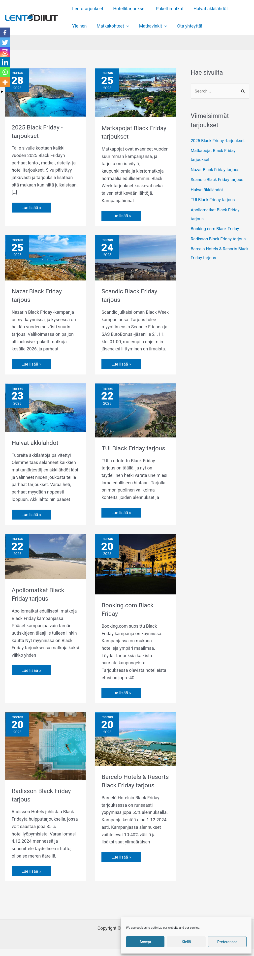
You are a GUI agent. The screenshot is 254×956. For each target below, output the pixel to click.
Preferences (227, 942)
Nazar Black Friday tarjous (217, 170)
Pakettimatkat (167, 8)
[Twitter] (5, 42)
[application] (125, 26)
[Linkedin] (5, 62)
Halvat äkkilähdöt (207, 8)
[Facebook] (5, 32)
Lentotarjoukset (87, 8)
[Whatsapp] (5, 72)
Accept (145, 942)
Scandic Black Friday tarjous (219, 180)
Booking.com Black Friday (216, 229)
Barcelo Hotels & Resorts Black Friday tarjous (130, 792)
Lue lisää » (31, 206)
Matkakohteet (111, 26)
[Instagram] (5, 52)
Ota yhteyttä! (186, 26)
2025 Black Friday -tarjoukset (219, 141)
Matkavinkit (151, 26)
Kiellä (186, 942)
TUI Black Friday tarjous (214, 200)
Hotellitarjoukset (128, 8)
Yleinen (79, 26)
